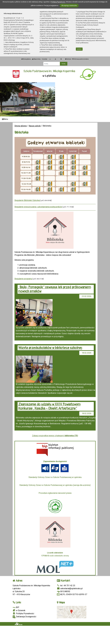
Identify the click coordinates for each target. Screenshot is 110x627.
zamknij (79, 49)
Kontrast (68, 59)
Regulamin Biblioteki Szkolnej (27, 200)
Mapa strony (36, 59)
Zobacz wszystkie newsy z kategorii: (55, 435)
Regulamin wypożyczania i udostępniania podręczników (38, 207)
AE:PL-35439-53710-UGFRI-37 (72, 594)
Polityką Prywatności (58, 2)
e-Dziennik (19, 610)
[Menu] (55, 119)
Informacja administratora (81, 59)
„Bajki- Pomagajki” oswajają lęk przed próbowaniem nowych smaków (54, 289)
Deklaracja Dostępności (24, 616)
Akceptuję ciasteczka (69, 5)
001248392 (63, 591)
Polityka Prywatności (23, 613)
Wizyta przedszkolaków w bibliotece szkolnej (50, 348)
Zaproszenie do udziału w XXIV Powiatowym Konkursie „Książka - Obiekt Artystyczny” (49, 406)
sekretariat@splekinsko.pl (70, 588)
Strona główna (26, 59)
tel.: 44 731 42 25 (66, 585)
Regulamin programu (23, 279)
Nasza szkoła (35, 126)
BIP (16, 607)
